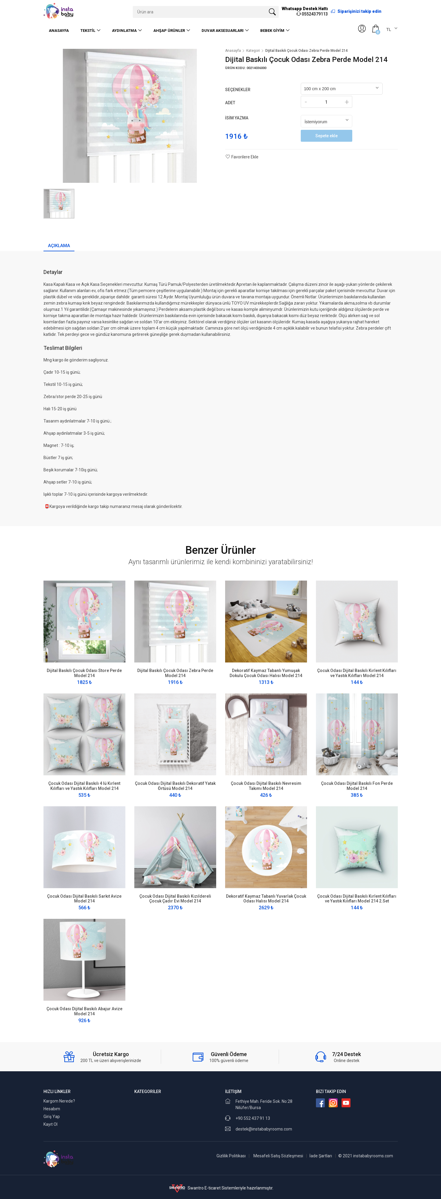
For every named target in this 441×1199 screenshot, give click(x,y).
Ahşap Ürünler (169, 30)
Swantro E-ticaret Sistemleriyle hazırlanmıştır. (220, 1188)
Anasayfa (59, 30)
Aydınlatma (124, 30)
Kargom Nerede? (59, 1101)
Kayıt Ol (50, 1124)
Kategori (253, 51)
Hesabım (51, 1108)
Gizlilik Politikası (231, 1155)
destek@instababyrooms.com (264, 1129)
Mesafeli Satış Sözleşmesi (278, 1155)
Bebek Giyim (272, 30)
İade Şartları (320, 1155)
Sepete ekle (326, 135)
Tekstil (87, 30)
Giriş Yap (51, 1116)
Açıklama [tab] (59, 245)
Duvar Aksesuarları (223, 30)
